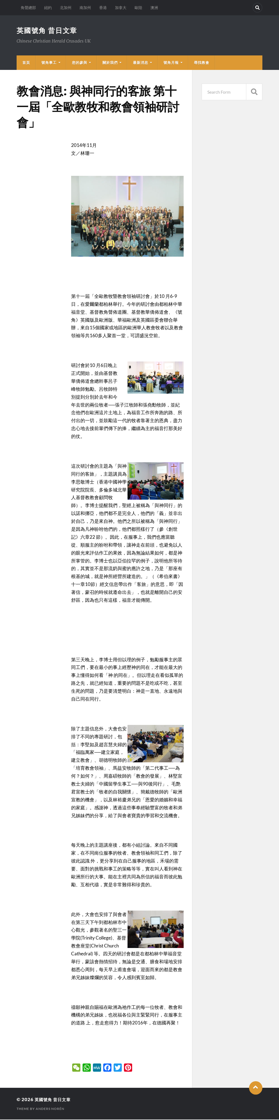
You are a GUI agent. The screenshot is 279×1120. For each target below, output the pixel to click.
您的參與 (79, 63)
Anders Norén (50, 1109)
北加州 (65, 7)
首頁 (26, 63)
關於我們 (110, 63)
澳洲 (154, 7)
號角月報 (171, 63)
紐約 (48, 7)
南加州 (85, 7)
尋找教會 (201, 63)
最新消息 (140, 63)
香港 (103, 7)
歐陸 (138, 7)
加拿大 (120, 7)
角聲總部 (28, 7)
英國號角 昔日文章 (48, 30)
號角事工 (49, 63)
